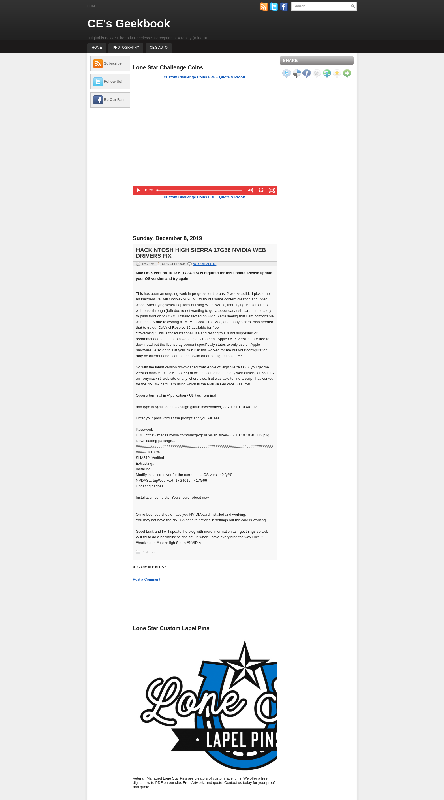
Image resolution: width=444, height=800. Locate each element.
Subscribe (113, 63)
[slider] (199, 190)
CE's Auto (159, 48)
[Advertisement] (110, 197)
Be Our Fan (114, 99)
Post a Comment (146, 579)
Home (92, 6)
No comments (205, 264)
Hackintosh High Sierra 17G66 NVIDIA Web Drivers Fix (201, 253)
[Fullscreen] (271, 190)
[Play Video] (138, 190)
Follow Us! (113, 81)
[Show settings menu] (261, 190)
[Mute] (250, 190)
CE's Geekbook (128, 23)
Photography (126, 48)
